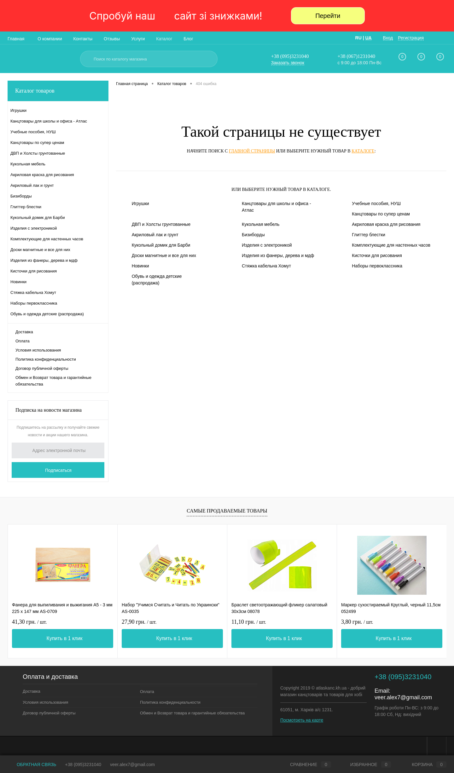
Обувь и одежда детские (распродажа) (157, 279)
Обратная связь (32, 764)
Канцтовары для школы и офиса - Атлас (276, 207)
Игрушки (140, 203)
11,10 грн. (248, 622)
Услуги (138, 38)
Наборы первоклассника (377, 265)
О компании (50, 38)
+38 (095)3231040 (290, 56)
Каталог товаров (58, 91)
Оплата (22, 341)
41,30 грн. (29, 622)
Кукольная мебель (260, 224)
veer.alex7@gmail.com (403, 697)
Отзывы (112, 38)
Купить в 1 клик (65, 638)
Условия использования (38, 350)
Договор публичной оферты (41, 368)
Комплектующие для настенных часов (391, 245)
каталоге (363, 151)
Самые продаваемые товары (227, 510)
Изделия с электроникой (267, 245)
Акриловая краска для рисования (386, 224)
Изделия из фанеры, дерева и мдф (278, 255)
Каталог (164, 38)
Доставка (24, 331)
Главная (16, 38)
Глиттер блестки (368, 234)
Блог (188, 38)
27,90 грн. (139, 622)
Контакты (82, 38)
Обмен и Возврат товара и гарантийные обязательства (53, 380)
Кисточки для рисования (377, 255)
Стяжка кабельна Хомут (266, 265)
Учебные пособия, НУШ (376, 203)
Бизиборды (253, 234)
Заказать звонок (287, 62)
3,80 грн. (357, 622)
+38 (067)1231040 (356, 56)
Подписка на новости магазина (48, 410)
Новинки (140, 265)
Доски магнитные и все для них (164, 255)
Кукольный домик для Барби (161, 245)
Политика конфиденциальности (45, 359)
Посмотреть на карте (301, 720)
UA (368, 37)
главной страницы (252, 151)
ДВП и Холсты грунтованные (161, 224)
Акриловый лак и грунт (155, 234)
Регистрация (411, 37)
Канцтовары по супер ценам (381, 213)
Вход (388, 37)
